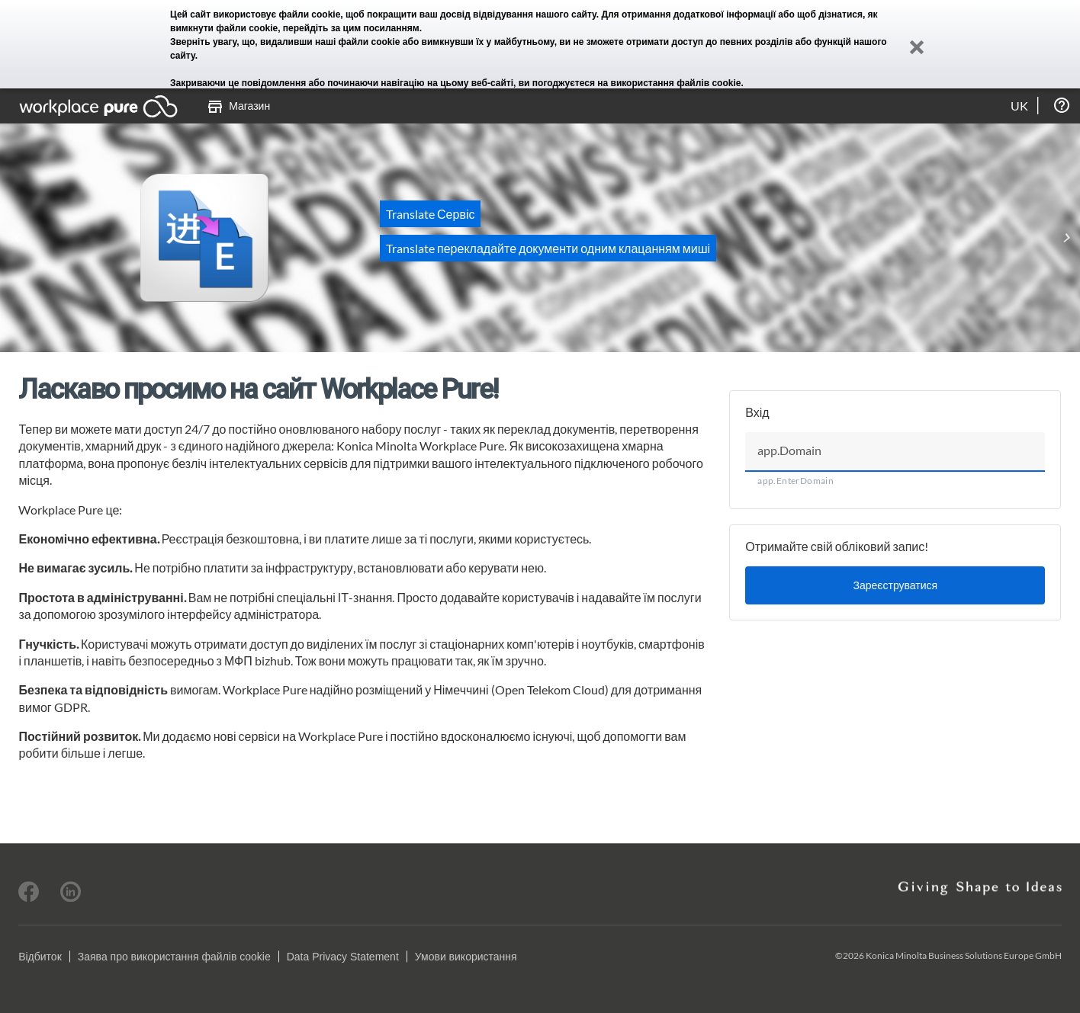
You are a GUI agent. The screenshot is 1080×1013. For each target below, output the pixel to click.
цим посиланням (381, 28)
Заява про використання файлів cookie (174, 956)
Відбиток (40, 956)
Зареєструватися (895, 585)
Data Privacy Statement (343, 956)
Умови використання (466, 956)
